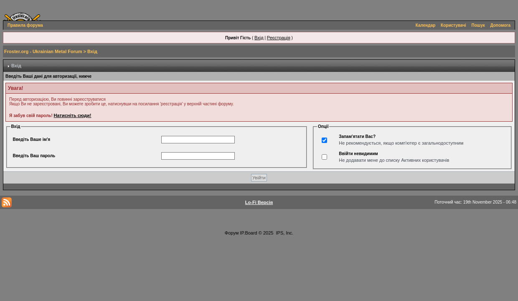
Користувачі (453, 25)
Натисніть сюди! (72, 115)
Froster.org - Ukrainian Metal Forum (43, 51)
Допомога (500, 25)
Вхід (259, 37)
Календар (426, 25)
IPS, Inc (284, 232)
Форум (232, 232)
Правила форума (25, 25)
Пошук (478, 25)
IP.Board (248, 232)
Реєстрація (278, 37)
